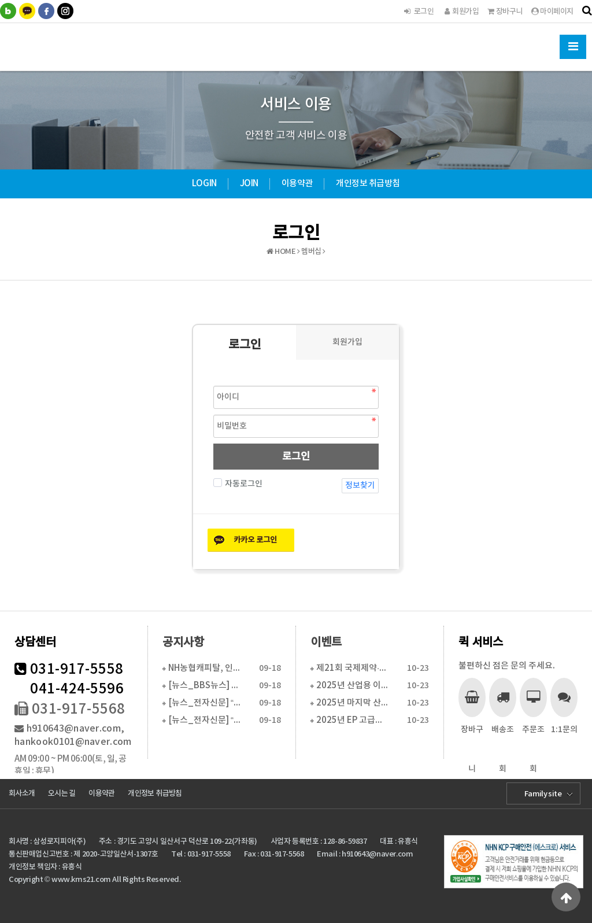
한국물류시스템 (116, 46)
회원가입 (460, 11)
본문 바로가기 (0, 0)
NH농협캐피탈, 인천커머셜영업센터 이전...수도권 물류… (204, 668)
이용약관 (297, 184)
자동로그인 (242, 484)
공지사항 (183, 642)
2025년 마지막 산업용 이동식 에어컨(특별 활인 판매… (352, 703)
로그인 (418, 11)
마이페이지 (552, 11)
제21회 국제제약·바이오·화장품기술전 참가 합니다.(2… (352, 668)
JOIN (249, 184)
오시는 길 (62, 793)
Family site (542, 794)
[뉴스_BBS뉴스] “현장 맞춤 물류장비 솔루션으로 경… (204, 686)
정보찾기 (360, 485)
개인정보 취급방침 (368, 184)
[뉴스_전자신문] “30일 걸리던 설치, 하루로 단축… (204, 703)
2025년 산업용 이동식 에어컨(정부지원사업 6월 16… (352, 686)
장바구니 (505, 11)
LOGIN (204, 184)
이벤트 (326, 642)
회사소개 (22, 793)
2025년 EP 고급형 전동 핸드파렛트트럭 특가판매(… (352, 720)
